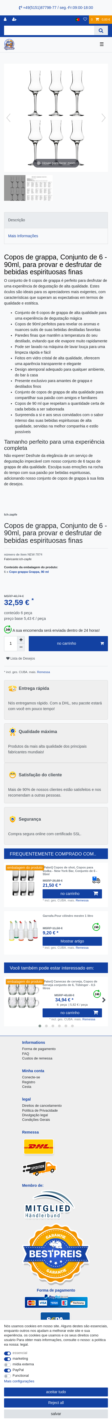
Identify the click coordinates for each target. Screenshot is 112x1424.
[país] (78, 19)
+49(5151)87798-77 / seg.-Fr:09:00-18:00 (56, 7)
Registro (28, 1082)
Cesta (26, 1087)
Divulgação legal (35, 1115)
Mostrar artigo (72, 941)
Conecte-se (31, 1077)
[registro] (5, 19)
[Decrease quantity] (21, 647)
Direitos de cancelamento (42, 1106)
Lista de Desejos (20, 658)
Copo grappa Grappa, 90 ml (29, 571)
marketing (20, 1358)
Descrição (16, 220)
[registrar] (15, 19)
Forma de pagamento (39, 1049)
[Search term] (49, 30)
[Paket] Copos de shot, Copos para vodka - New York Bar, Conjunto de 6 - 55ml (70, 871)
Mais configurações (19, 1381)
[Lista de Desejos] (85, 19)
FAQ (25, 1054)
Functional (21, 1375)
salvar (56, 1414)
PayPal (18, 1370)
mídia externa (23, 1364)
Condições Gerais (36, 1120)
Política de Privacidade (40, 1110)
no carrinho (80, 643)
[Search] (101, 30)
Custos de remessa (37, 1058)
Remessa (43, 672)
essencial (20, 1353)
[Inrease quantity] (21, 640)
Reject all (56, 1402)
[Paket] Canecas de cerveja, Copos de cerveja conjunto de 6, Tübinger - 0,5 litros (70, 985)
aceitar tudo (56, 1392)
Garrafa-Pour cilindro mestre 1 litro (68, 915)
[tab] (56, 220)
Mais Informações (23, 236)
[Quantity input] (10, 643)
